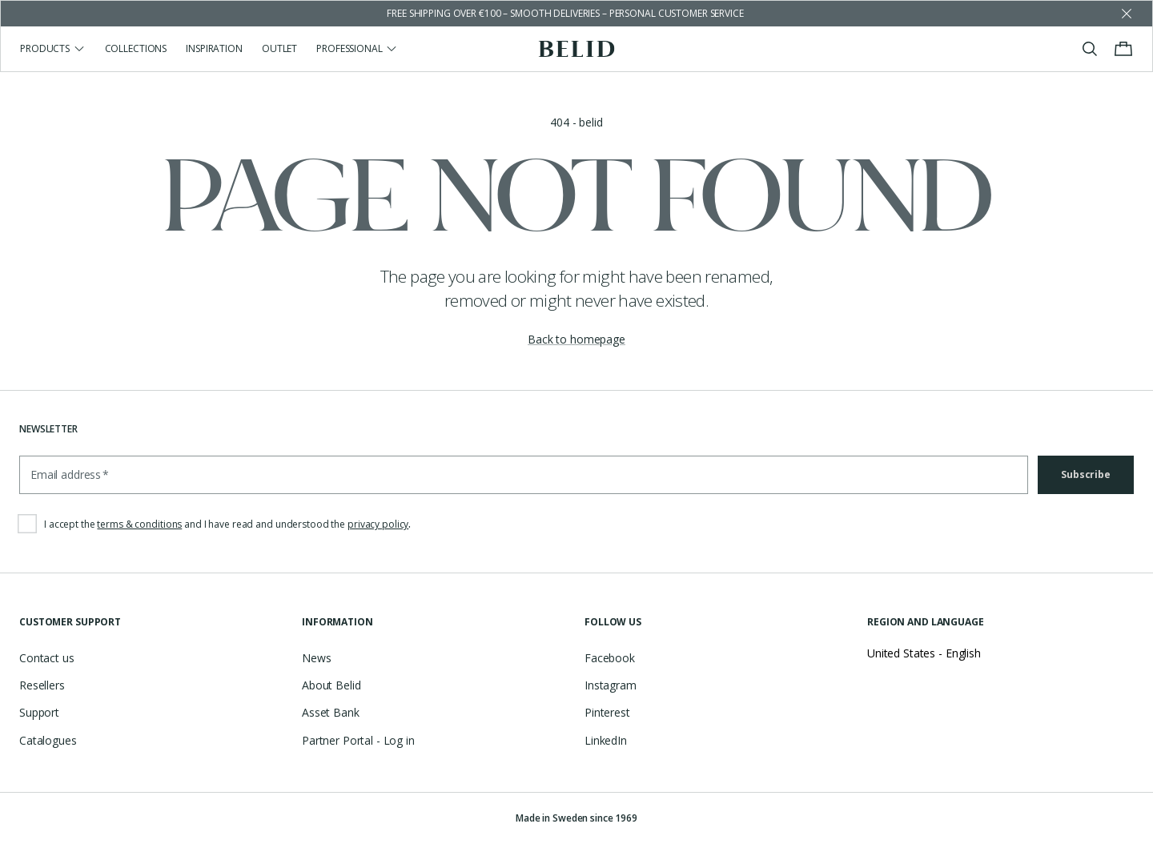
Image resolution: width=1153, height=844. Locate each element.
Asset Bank (331, 712)
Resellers (42, 685)
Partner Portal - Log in (358, 740)
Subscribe (1086, 474)
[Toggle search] (1089, 48)
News (316, 657)
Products (53, 48)
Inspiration (214, 48)
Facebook (610, 657)
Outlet (279, 48)
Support (39, 712)
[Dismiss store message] (1126, 13)
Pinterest (607, 712)
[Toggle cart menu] (1123, 48)
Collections (136, 48)
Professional (357, 48)
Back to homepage (576, 339)
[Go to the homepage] (577, 49)
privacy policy (378, 524)
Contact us (46, 657)
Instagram (611, 685)
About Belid (331, 685)
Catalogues (48, 740)
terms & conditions (139, 524)
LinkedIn (606, 740)
